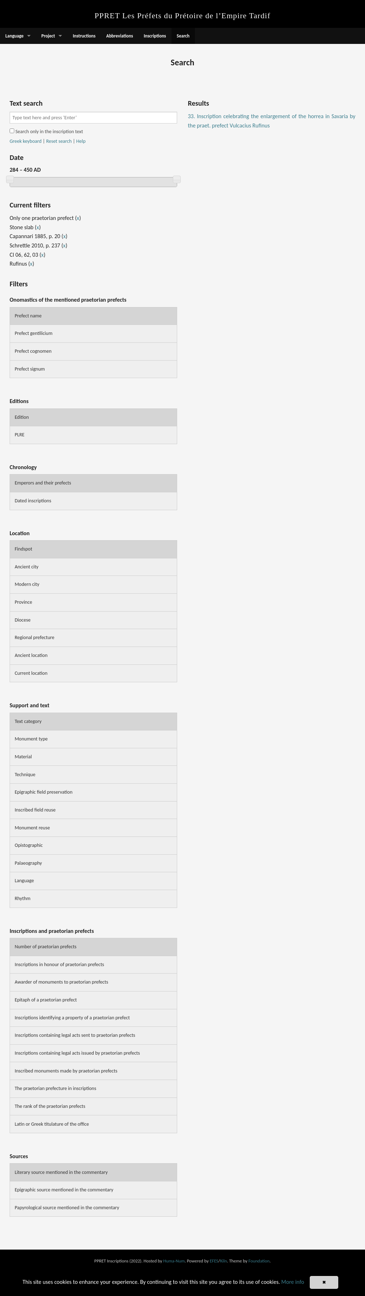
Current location (31, 673)
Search (183, 36)
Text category (28, 721)
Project (48, 36)
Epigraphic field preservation (43, 792)
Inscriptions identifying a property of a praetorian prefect (72, 1018)
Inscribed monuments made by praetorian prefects (66, 1071)
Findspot (23, 549)
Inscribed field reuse (35, 810)
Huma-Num (174, 1261)
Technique (25, 775)
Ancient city (26, 567)
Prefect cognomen (33, 351)
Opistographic (29, 845)
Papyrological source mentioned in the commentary (67, 1208)
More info (292, 1282)
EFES (214, 1261)
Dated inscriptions (33, 501)
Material (23, 757)
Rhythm (22, 898)
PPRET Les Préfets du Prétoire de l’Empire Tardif (182, 15)
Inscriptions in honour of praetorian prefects (59, 964)
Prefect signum (30, 369)
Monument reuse (32, 828)
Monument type (31, 739)
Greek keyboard (26, 141)
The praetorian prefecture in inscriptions (55, 1088)
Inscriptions (155, 36)
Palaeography (28, 863)
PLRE (20, 435)
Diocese (23, 620)
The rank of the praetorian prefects (50, 1106)
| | (48, 141)
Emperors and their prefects (43, 483)
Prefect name (28, 316)
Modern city (27, 584)
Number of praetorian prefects (45, 947)
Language (14, 36)
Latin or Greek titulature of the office (52, 1124)
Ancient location (31, 655)
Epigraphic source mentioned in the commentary (64, 1190)
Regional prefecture (34, 637)
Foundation (258, 1261)
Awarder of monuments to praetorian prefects (61, 982)
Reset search (59, 141)
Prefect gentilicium (33, 333)
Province (23, 602)
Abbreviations (119, 36)
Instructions (84, 36)
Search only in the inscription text (46, 132)
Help (81, 141)
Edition (22, 417)
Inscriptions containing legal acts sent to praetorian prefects (75, 1035)
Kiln (223, 1261)
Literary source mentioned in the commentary (61, 1172)
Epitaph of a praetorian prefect (46, 1000)
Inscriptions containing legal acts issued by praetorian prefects (77, 1053)
